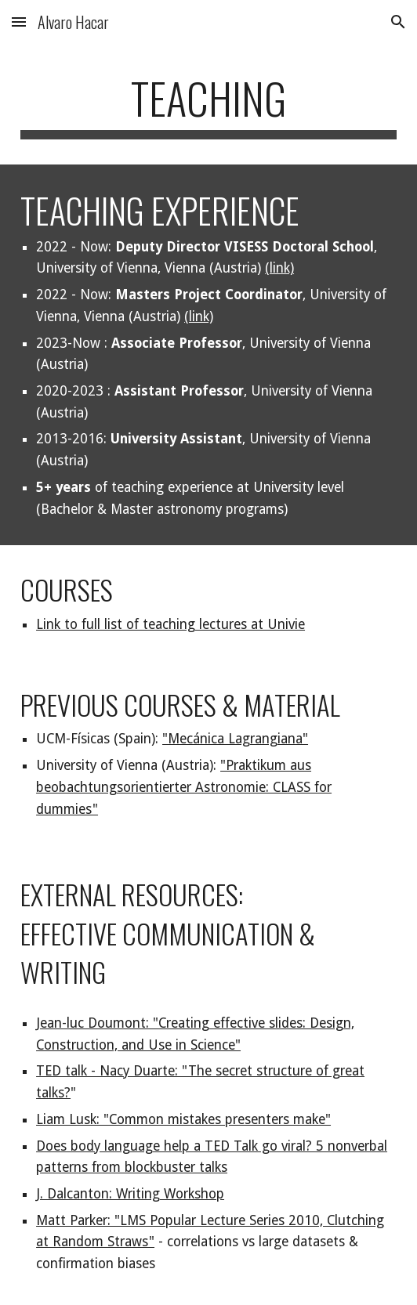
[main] (208, 106)
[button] (19, 21)
